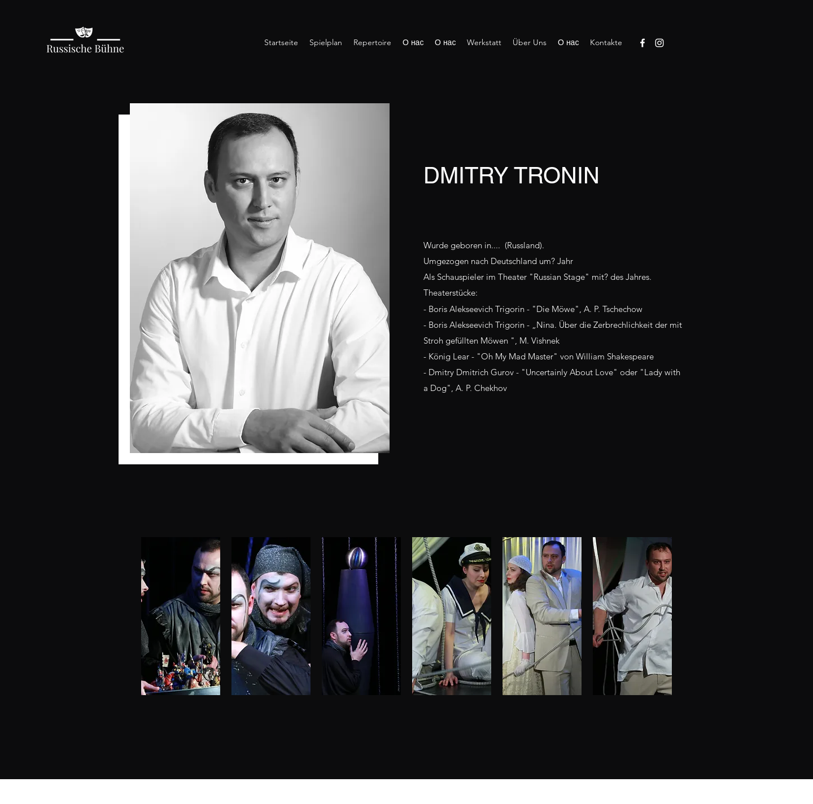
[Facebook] (642, 43)
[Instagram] (659, 43)
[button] (180, 616)
